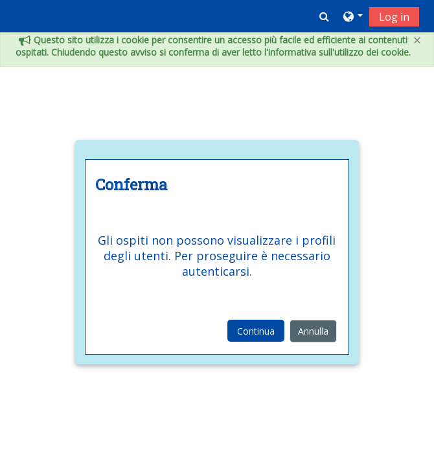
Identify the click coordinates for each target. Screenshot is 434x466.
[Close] (417, 40)
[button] (324, 16)
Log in (394, 17)
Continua (256, 331)
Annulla (313, 331)
